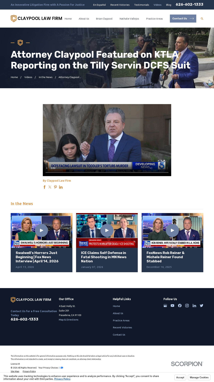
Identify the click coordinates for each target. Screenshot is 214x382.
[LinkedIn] (194, 305)
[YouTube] (172, 305)
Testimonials (141, 4)
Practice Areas (121, 320)
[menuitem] (15, 371)
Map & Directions (68, 319)
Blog (168, 4)
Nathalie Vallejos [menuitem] (129, 18)
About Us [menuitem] (84, 18)
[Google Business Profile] (165, 305)
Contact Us (119, 334)
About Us (118, 313)
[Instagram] (187, 305)
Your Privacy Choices (50, 367)
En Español (99, 4)
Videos (158, 4)
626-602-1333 (189, 4)
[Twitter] (201, 305)
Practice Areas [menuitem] (154, 18)
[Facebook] (180, 305)
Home (116, 306)
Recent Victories (120, 4)
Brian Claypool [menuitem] (104, 18)
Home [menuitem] (68, 18)
